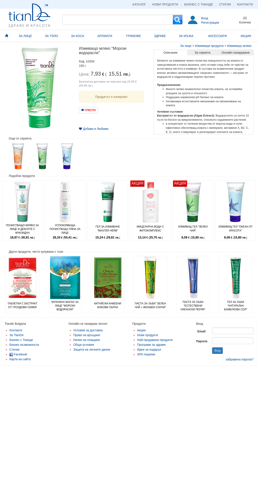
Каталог (139, 4)
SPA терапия (146, 354)
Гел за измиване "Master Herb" (108, 228)
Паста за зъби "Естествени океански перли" (193, 305)
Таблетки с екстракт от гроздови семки (22, 305)
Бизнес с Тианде (198, 4)
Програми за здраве (151, 344)
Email (201, 331)
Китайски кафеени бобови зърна (107, 305)
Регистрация (210, 22)
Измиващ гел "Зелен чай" (192, 228)
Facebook (18, 354)
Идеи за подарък (149, 349)
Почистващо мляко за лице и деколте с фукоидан (22, 229)
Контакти (245, 4)
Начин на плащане (86, 340)
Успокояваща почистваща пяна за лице (65, 229)
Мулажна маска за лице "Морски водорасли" (64, 305)
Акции (141, 330)
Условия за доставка (88, 330)
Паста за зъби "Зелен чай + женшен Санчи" (150, 305)
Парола (201, 341)
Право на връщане (86, 335)
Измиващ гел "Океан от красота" (236, 228)
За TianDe (16, 335)
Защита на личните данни (91, 349)
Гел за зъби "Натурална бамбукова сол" (235, 305)
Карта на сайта (20, 359)
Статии (225, 4)
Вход (204, 18)
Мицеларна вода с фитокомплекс (150, 228)
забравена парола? (239, 359)
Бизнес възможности (24, 344)
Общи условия (83, 344)
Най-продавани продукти (155, 340)
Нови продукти (165, 4)
